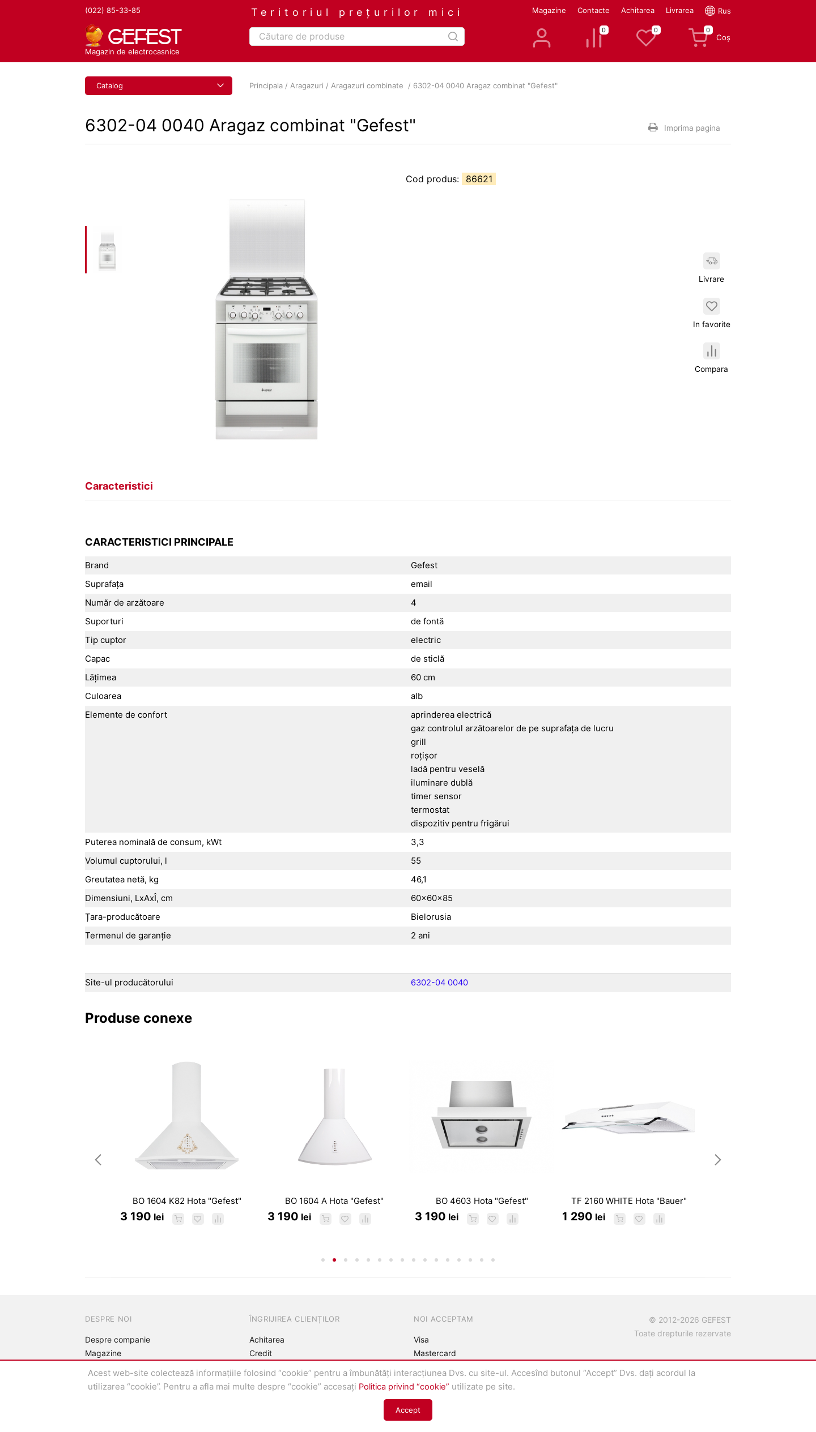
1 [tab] (323, 1277)
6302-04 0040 (440, 982)
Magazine (549, 10)
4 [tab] (357, 1277)
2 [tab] (334, 1277)
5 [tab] (368, 1277)
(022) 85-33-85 (113, 10)
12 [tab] (447, 1277)
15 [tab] (481, 1277)
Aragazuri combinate (368, 85)
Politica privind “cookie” (406, 1386)
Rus (724, 10)
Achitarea (637, 10)
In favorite (712, 312)
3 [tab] (345, 1277)
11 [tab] (436, 1277)
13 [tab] (459, 1277)
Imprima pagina (683, 127)
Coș (709, 38)
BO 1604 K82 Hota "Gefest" (187, 1217)
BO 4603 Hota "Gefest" (482, 1217)
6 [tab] (379, 1277)
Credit (260, 1353)
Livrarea (680, 10)
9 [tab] (413, 1277)
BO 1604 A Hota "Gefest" (334, 1217)
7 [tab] (391, 1277)
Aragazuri (307, 85)
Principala (266, 85)
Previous (98, 1168)
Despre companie (117, 1339)
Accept (408, 1409)
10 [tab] (425, 1277)
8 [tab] (402, 1277)
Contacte (593, 10)
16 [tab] (493, 1277)
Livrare (712, 266)
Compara (712, 359)
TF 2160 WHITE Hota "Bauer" (629, 1217)
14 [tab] (470, 1277)
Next (718, 1168)
